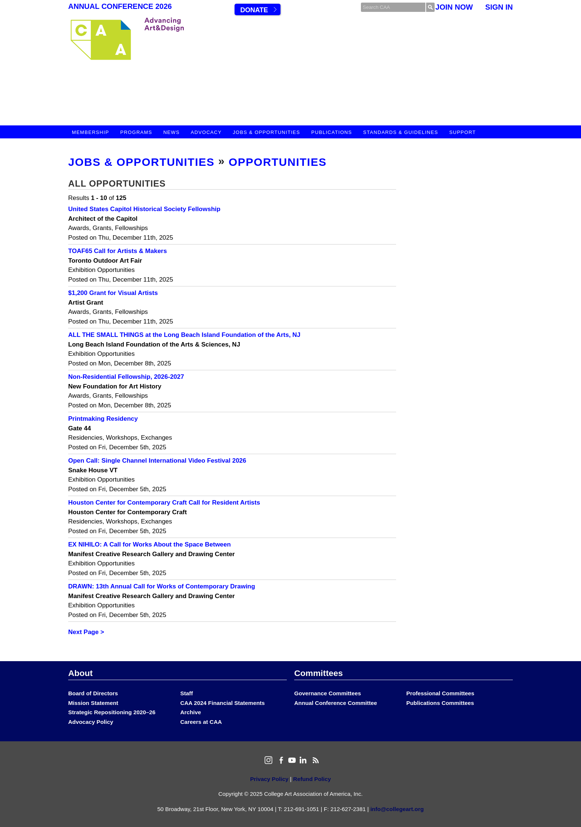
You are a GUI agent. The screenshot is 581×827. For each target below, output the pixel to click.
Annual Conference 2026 (120, 6)
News (171, 132)
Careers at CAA (201, 722)
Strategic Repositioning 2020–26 (111, 712)
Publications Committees (440, 703)
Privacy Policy (269, 779)
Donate (254, 10)
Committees (318, 673)
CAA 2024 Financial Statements (222, 703)
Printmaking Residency (103, 418)
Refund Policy (312, 779)
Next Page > (86, 632)
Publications (331, 132)
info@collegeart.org (397, 809)
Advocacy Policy (90, 722)
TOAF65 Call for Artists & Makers (117, 251)
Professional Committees (440, 693)
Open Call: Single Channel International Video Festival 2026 (157, 460)
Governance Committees (327, 693)
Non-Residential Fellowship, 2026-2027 (126, 376)
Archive (190, 712)
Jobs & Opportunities (266, 132)
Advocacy (206, 132)
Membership (90, 132)
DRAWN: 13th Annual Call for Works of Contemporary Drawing (161, 586)
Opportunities (278, 162)
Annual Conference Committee (335, 703)
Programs (136, 132)
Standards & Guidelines (400, 132)
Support (462, 132)
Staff (186, 693)
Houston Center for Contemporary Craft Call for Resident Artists (164, 502)
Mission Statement (93, 703)
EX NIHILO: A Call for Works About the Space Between (149, 544)
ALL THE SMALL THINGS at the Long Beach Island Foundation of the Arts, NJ (184, 334)
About (80, 673)
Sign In (499, 7)
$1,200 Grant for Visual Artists (113, 292)
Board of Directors (93, 693)
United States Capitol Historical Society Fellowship (144, 209)
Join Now (454, 7)
